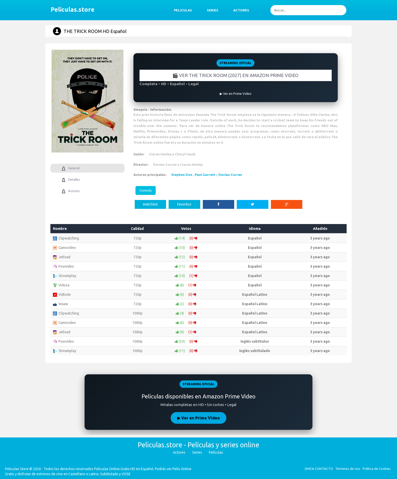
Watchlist (150, 204)
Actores (179, 452)
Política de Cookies (377, 468)
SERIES (212, 10)
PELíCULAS (183, 10)
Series (197, 452)
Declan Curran (230, 174)
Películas (216, 452)
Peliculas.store (71, 9)
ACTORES (241, 10)
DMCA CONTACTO (319, 468)
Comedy (146, 190)
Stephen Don (181, 174)
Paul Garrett (205, 174)
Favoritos (184, 204)
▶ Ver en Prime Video (198, 418)
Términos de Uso (347, 468)
